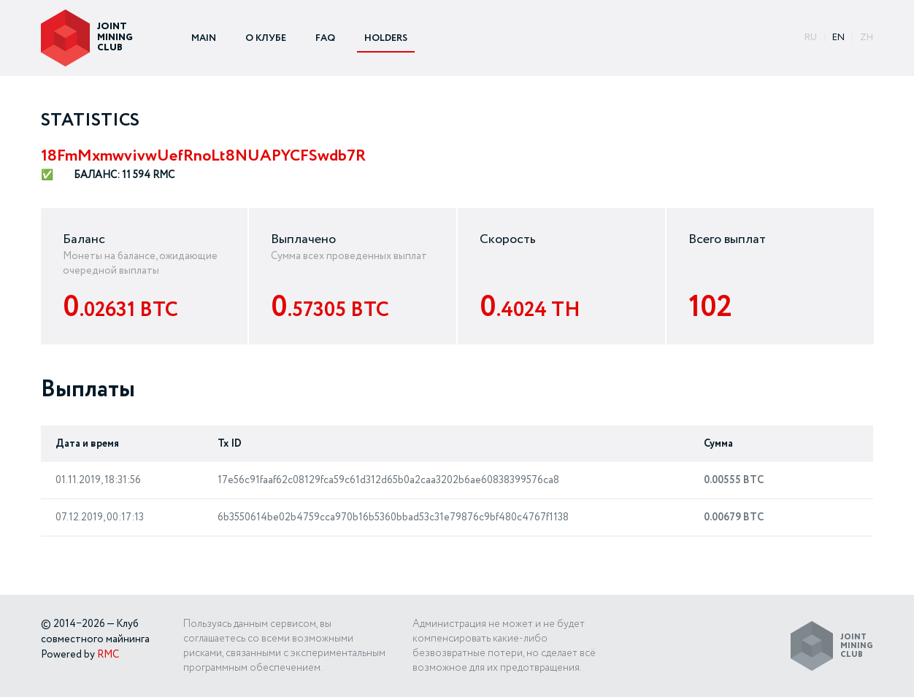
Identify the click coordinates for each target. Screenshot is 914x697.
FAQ (325, 38)
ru (810, 37)
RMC (108, 654)
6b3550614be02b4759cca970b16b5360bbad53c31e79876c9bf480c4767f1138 (393, 517)
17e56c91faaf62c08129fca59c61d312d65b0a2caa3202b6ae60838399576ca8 (388, 480)
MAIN (203, 38)
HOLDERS (385, 38)
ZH (866, 37)
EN (838, 37)
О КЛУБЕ (265, 38)
